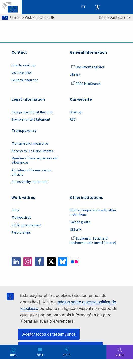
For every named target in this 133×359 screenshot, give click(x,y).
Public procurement (26, 225)
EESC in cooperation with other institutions (93, 212)
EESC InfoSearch (86, 83)
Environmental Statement (31, 119)
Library (75, 74)
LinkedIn (16, 261)
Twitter (51, 261)
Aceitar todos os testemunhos (49, 334)
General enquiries (25, 80)
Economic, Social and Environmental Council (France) (93, 240)
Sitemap (76, 112)
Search (66, 354)
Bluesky (62, 261)
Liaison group (80, 222)
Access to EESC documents (32, 151)
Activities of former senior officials (32, 172)
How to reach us (24, 65)
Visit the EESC (22, 72)
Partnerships (21, 232)
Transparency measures (30, 143)
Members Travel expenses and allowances (35, 160)
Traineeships (21, 217)
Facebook (39, 261)
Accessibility (98, 7)
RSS (73, 119)
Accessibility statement (30, 181)
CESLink (75, 229)
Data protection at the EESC (32, 112)
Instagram (27, 261)
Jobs (15, 210)
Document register (87, 67)
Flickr (74, 261)
